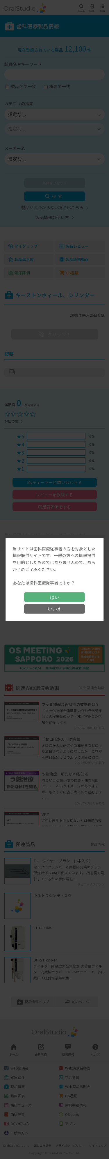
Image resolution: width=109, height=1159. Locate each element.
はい (54, 597)
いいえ (55, 608)
